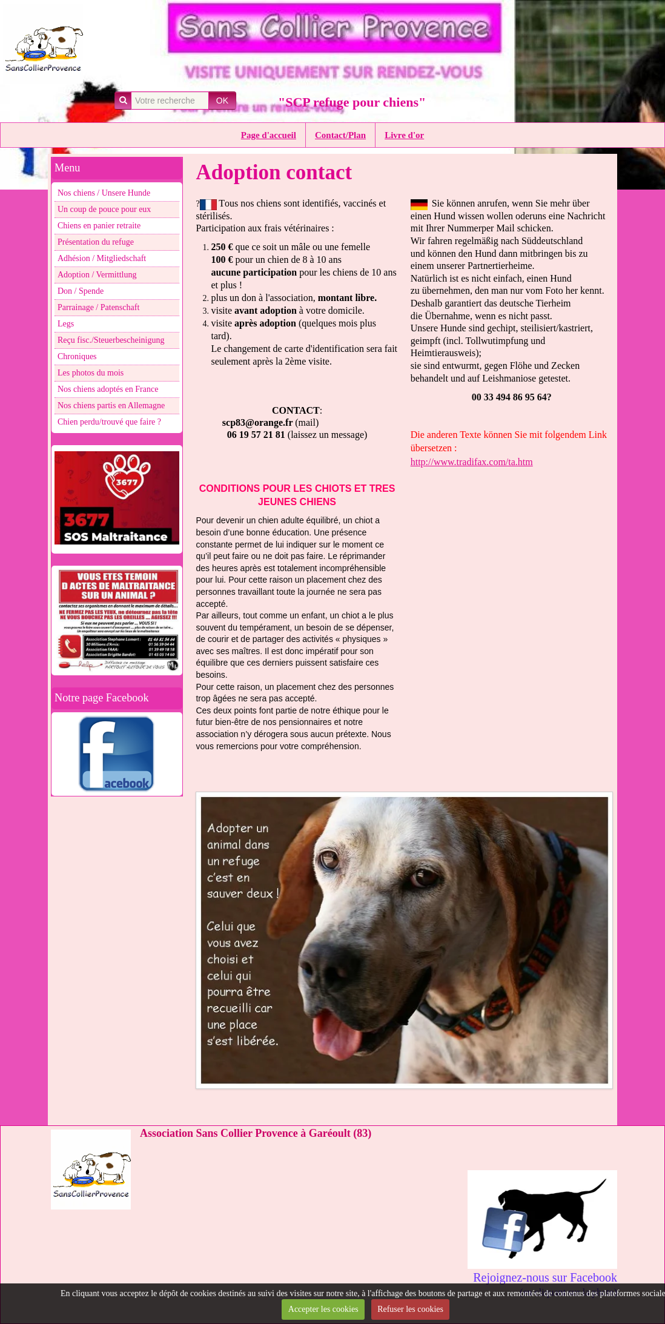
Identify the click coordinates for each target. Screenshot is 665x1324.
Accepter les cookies (323, 1309)
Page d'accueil (268, 135)
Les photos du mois (91, 372)
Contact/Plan (340, 135)
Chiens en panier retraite (99, 225)
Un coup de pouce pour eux (104, 209)
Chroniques (77, 356)
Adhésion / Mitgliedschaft (102, 258)
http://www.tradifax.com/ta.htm (472, 462)
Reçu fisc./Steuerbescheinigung (111, 340)
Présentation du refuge (96, 242)
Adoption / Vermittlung (97, 274)
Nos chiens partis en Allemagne (111, 405)
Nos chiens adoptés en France (108, 389)
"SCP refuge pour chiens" (352, 102)
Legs (66, 323)
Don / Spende (81, 291)
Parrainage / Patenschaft (98, 307)
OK (222, 100)
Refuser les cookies (410, 1309)
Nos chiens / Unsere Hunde (104, 192)
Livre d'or (404, 135)
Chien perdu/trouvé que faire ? (109, 421)
